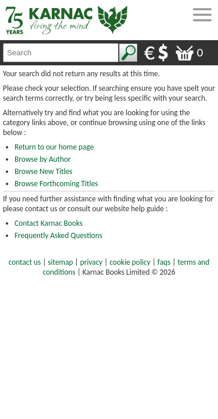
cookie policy (130, 262)
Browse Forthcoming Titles (56, 184)
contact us (25, 262)
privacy (91, 262)
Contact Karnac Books (49, 223)
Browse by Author (43, 159)
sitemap (60, 262)
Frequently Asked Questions (58, 235)
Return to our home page (54, 147)
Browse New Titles (44, 171)
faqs (164, 262)
